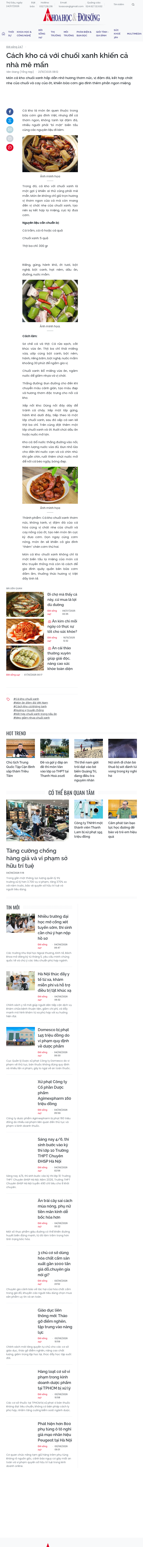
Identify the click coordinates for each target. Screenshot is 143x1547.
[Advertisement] (74, 1499)
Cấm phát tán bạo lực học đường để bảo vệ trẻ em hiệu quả (122, 829)
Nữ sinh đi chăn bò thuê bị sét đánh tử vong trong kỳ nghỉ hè (122, 769)
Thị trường (56, 34)
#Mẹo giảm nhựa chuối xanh (31, 718)
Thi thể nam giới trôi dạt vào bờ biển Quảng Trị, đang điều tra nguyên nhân (86, 771)
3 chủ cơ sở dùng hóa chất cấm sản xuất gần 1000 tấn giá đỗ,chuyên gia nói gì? (54, 1263)
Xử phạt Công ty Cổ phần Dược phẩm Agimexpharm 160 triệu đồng (54, 1092)
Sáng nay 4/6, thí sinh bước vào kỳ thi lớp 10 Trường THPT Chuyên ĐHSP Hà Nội (53, 1150)
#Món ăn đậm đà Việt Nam (30, 702)
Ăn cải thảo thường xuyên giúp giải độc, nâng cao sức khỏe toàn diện (60, 658)
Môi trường (69, 34)
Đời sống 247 (41, 34)
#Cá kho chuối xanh (26, 699)
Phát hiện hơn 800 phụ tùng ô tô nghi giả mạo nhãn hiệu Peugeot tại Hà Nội (55, 1431)
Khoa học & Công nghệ (24, 34)
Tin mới (13, 907)
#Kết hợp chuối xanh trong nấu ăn (35, 714)
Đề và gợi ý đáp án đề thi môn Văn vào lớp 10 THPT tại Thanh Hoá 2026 (54, 769)
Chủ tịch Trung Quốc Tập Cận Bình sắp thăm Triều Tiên (20, 769)
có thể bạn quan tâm (71, 793)
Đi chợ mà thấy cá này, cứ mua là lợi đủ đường (62, 599)
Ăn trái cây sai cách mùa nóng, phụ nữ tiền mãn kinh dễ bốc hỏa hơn (55, 1208)
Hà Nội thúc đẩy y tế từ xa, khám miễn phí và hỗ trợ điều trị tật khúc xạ (54, 982)
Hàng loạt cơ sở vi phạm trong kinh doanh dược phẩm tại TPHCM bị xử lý (54, 1379)
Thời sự (11, 34)
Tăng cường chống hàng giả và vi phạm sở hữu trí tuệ (36, 858)
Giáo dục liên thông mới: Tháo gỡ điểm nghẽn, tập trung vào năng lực (55, 1321)
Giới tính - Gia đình (102, 34)
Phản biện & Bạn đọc (84, 34)
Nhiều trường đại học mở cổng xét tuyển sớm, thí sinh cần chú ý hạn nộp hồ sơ (55, 927)
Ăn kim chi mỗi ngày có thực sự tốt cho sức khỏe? (62, 626)
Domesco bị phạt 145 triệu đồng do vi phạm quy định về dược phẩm (53, 1037)
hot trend (16, 733)
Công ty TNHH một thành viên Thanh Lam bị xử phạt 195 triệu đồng (88, 829)
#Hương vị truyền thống (28, 710)
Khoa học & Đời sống (71, 15)
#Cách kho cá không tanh (30, 706)
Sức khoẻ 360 (117, 34)
